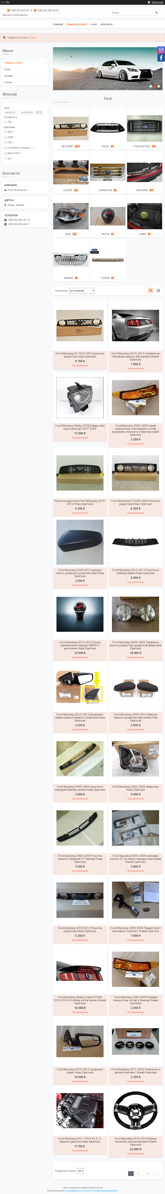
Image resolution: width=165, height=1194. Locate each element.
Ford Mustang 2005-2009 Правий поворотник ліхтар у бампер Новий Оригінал (135, 1000)
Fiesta (105, 234)
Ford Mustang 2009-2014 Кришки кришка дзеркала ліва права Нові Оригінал (135, 717)
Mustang (67, 146)
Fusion (105, 278)
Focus (105, 146)
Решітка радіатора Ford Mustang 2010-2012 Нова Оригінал (80, 502)
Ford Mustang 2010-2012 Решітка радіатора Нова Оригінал (80, 929)
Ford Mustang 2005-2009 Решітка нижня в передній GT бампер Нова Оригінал (80, 858)
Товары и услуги (76, 24)
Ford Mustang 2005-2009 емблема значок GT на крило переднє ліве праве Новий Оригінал (135, 858)
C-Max (142, 234)
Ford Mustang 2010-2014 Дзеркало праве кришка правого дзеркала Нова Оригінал (80, 717)
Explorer (142, 190)
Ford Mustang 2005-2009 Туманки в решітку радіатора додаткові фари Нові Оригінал (135, 645)
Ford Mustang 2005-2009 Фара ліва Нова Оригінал (135, 788)
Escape (67, 190)
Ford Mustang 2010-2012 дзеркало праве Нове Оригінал (80, 1071)
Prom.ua (99, 1188)
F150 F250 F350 (142, 146)
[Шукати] (156, 12)
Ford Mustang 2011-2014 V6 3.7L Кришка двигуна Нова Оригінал (80, 1140)
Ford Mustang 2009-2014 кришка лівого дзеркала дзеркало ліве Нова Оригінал (80, 573)
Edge (68, 234)
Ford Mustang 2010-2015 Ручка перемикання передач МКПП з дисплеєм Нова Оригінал (80, 645)
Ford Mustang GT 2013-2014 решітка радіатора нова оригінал (80, 355)
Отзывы (8, 75)
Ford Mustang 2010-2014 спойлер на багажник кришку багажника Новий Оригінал (136, 356)
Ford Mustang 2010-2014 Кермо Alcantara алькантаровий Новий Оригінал (136, 1141)
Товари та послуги (18, 37)
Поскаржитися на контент (78, 1191)
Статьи (8, 82)
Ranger (68, 278)
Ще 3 (10, 158)
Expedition (105, 190)
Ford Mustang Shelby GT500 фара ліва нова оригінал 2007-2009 (80, 427)
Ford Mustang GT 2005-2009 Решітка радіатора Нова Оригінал (135, 502)
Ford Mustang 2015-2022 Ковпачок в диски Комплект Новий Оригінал (135, 1071)
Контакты (106, 24)
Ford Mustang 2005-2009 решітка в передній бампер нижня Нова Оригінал (80, 788)
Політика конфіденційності (105, 1191)
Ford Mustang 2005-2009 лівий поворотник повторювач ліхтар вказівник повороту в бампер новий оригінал (135, 430)
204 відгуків (157, 2)
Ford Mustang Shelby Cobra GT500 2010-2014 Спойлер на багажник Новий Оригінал (80, 1000)
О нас (93, 24)
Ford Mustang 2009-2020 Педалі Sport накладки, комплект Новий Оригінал (136, 929)
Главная (58, 24)
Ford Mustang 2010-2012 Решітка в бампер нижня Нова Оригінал (135, 571)
